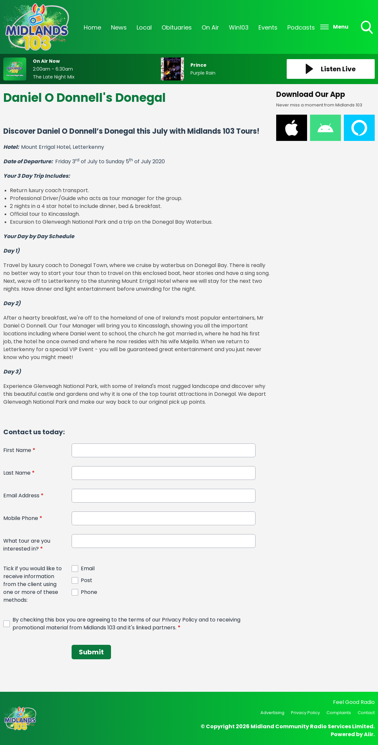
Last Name (19, 473)
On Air (210, 27)
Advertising (272, 713)
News (119, 27)
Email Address (23, 495)
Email (88, 568)
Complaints (338, 713)
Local (144, 27)
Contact (366, 713)
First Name (19, 450)
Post (86, 580)
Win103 (239, 27)
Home (92, 27)
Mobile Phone (22, 518)
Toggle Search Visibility (367, 28)
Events (268, 27)
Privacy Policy (305, 713)
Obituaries (177, 27)
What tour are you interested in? (26, 545)
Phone (89, 592)
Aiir (368, 734)
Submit (91, 652)
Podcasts (301, 27)
